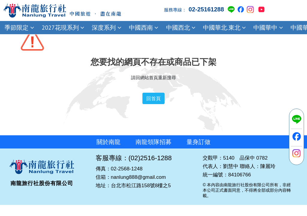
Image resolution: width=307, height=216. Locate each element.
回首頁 (153, 98)
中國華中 (267, 28)
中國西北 (179, 28)
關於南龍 (109, 142)
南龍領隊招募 (153, 142)
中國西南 (143, 28)
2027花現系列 (62, 28)
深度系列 (105, 28)
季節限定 (18, 28)
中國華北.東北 (223, 28)
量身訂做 (198, 142)
